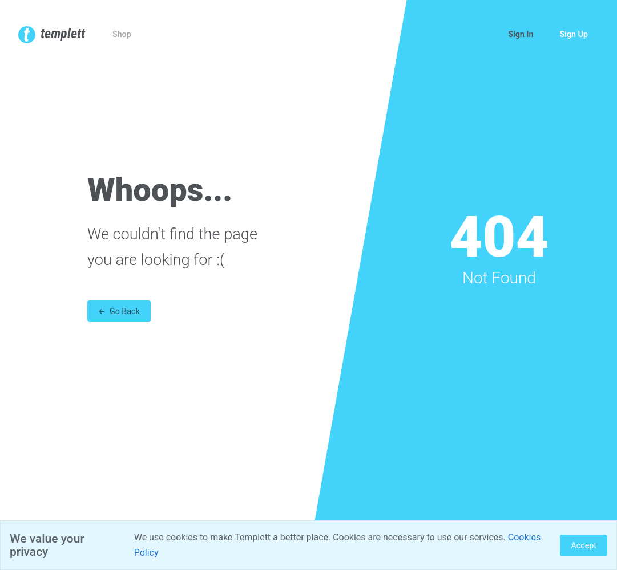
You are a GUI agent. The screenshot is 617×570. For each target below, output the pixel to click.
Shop (121, 34)
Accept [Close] (583, 545)
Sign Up (573, 34)
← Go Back (119, 311)
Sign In (520, 34)
